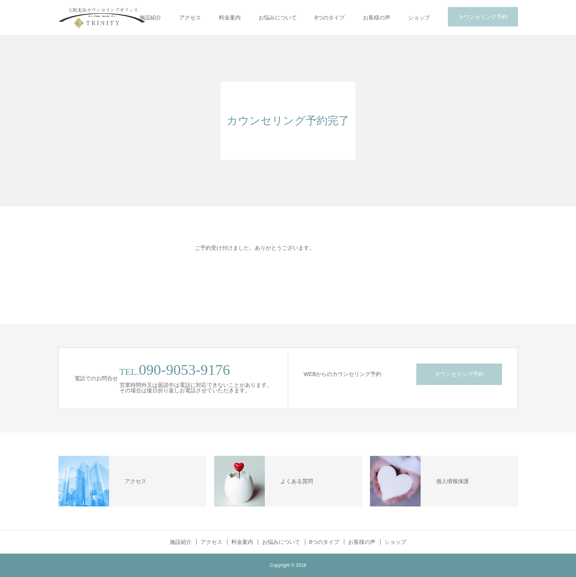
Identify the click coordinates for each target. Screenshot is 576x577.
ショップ (419, 17)
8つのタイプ (330, 17)
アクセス (190, 17)
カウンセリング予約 (482, 17)
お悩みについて (278, 17)
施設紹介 (150, 17)
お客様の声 (376, 17)
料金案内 (230, 17)
